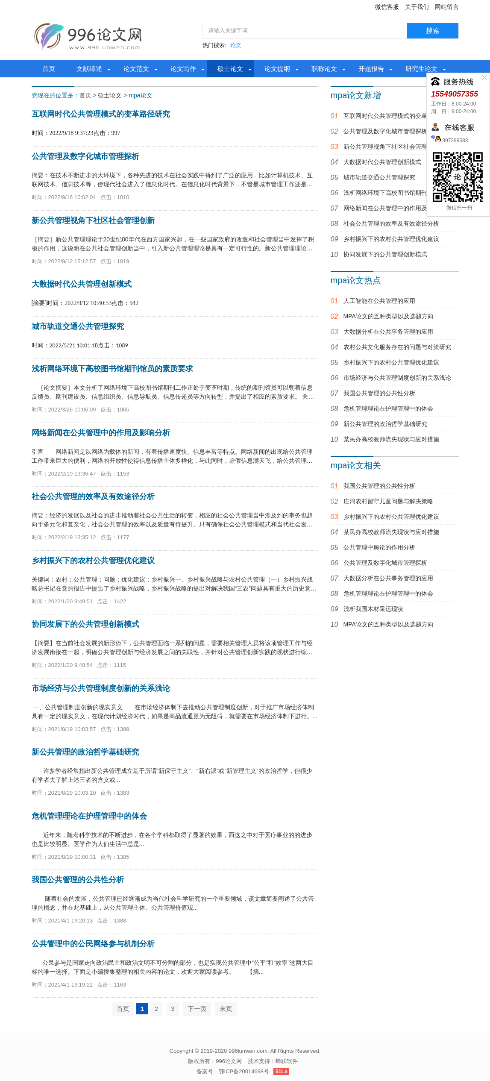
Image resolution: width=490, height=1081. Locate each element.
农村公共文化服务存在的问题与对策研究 (397, 347)
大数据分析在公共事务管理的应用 (388, 331)
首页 (48, 68)
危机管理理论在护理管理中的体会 (388, 408)
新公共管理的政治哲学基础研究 (385, 423)
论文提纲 (277, 68)
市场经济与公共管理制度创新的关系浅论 (397, 377)
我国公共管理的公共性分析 (379, 393)
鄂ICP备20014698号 (244, 1071)
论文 (235, 45)
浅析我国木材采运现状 (373, 608)
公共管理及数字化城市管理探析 (385, 131)
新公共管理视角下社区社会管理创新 (391, 146)
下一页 (197, 1008)
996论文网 (229, 1061)
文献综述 (89, 68)
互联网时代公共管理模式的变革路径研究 (397, 115)
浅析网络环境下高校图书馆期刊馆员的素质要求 (406, 192)
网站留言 (447, 6)
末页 (226, 1008)
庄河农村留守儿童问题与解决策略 (388, 501)
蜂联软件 (287, 1061)
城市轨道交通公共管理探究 (379, 177)
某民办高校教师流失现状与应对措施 (391, 439)
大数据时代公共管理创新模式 (382, 162)
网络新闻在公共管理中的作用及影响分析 (397, 208)
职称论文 (324, 68)
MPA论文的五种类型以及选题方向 (388, 316)
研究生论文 (421, 68)
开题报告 (371, 68)
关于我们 (417, 6)
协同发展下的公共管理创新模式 (385, 254)
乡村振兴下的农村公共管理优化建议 (391, 238)
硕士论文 (230, 68)
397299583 (454, 141)
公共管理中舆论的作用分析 (379, 547)
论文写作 (183, 68)
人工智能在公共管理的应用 (379, 300)
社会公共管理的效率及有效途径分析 (391, 223)
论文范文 (136, 68)
